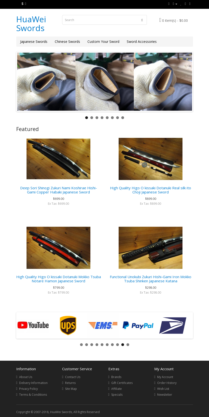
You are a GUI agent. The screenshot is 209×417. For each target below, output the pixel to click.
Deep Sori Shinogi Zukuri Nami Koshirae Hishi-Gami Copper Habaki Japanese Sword (58, 189)
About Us (25, 377)
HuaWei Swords (31, 24)
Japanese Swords (33, 41)
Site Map (71, 389)
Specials (117, 395)
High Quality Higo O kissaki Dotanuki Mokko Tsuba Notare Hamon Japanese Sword (58, 278)
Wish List (163, 389)
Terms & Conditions (33, 395)
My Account (165, 377)
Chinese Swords (67, 41)
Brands (116, 377)
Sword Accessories (142, 41)
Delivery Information (33, 383)
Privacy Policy (28, 389)
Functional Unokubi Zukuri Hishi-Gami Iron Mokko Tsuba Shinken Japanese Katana (150, 278)
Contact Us (72, 377)
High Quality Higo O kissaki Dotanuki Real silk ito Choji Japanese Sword (150, 189)
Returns (70, 383)
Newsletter (164, 395)
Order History (167, 383)
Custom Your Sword (103, 41)
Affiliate (116, 389)
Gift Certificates (122, 383)
